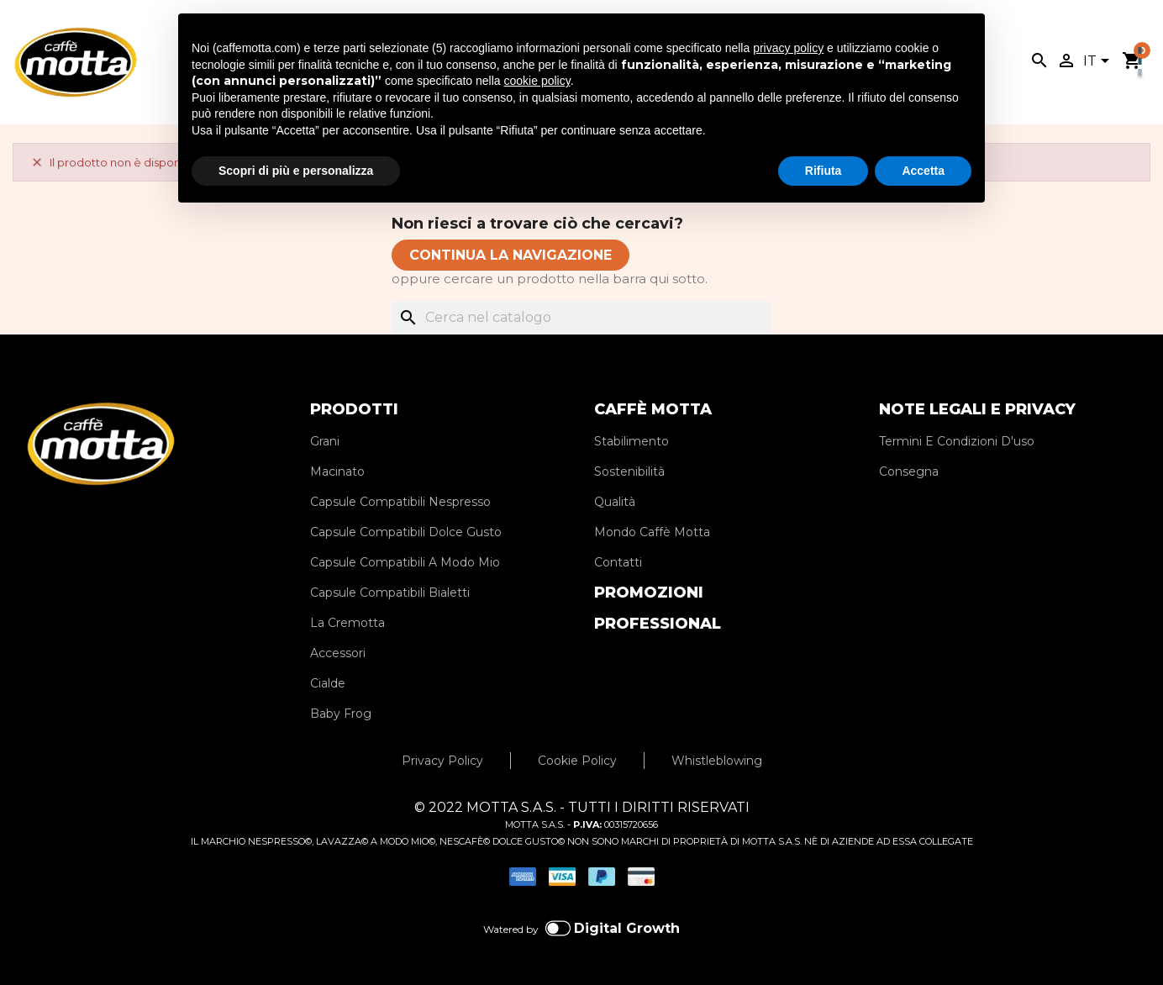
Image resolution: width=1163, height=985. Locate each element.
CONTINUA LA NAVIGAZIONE (510, 255)
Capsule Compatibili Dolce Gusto (406, 532)
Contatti (618, 562)
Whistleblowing (716, 760)
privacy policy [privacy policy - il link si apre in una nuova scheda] (788, 48)
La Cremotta (347, 622)
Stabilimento (631, 441)
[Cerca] (581, 317)
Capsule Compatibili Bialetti (390, 592)
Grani (324, 441)
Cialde (327, 683)
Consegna (909, 471)
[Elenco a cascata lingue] (1099, 62)
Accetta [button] (923, 170)
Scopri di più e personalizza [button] (295, 170)
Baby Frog (340, 713)
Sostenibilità (629, 471)
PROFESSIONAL (657, 623)
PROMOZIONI (648, 592)
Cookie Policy (577, 760)
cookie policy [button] (537, 80)
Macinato (337, 471)
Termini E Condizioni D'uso (956, 441)
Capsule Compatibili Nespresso (400, 501)
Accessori (338, 653)
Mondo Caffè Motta (652, 532)
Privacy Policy (442, 760)
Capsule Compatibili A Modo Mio (405, 562)
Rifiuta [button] (823, 170)
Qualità (614, 501)
